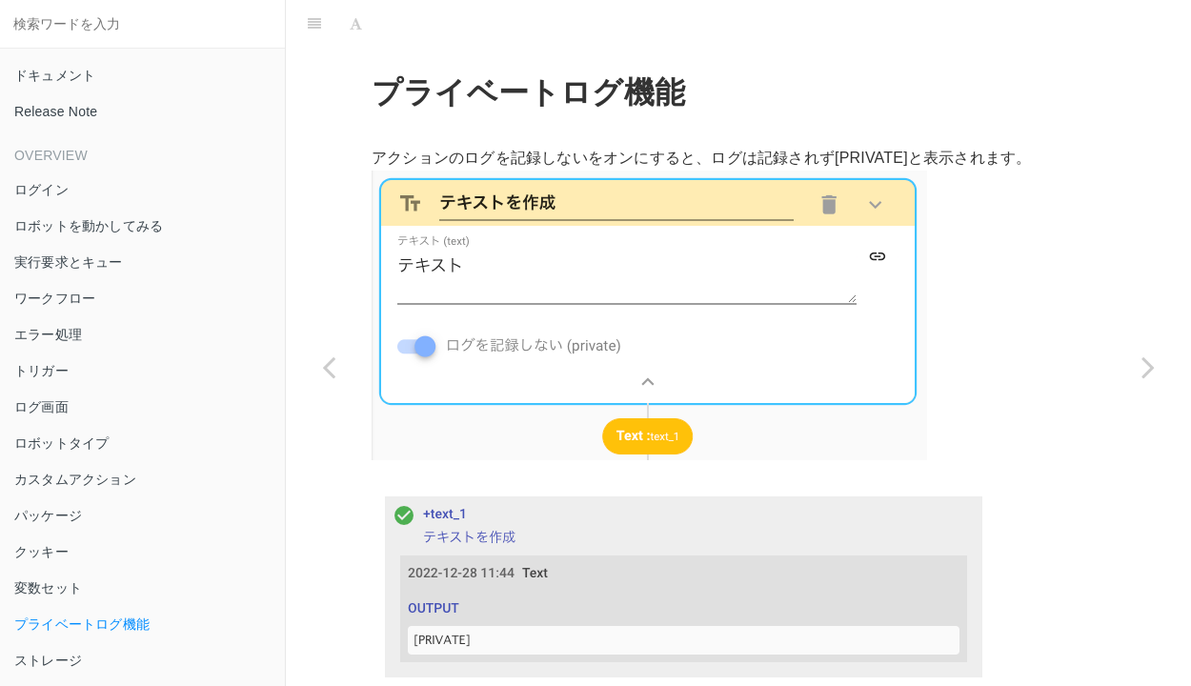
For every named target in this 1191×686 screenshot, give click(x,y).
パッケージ (48, 515)
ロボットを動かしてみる (88, 225)
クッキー (41, 551)
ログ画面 (41, 406)
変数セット (48, 587)
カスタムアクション (75, 479)
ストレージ (48, 660)
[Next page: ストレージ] (1148, 367)
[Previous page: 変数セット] (329, 367)
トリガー (41, 370)
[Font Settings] (355, 24)
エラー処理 (48, 334)
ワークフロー (54, 298)
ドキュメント (54, 75)
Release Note (55, 111)
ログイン (41, 189)
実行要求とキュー (68, 262)
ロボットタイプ (61, 443)
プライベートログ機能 (82, 624)
